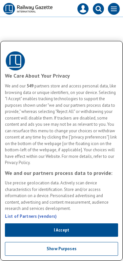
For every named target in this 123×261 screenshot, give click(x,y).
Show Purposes (61, 249)
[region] (61, 151)
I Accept (61, 230)
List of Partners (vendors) (31, 216)
